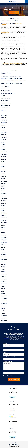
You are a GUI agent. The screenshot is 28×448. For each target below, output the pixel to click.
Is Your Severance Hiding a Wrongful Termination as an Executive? (13, 80)
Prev (12, 70)
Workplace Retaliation (5, 105)
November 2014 (4, 300)
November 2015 (4, 279)
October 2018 (3, 220)
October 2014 (3, 301)
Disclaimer (13, 446)
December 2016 (4, 257)
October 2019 (3, 200)
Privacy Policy (17, 446)
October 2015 (3, 281)
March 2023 (3, 168)
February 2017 (3, 254)
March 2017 (3, 252)
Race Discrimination (4, 100)
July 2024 (3, 144)
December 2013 (4, 318)
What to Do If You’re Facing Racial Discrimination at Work (11, 78)
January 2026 (3, 117)
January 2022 (3, 176)
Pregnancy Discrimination (6, 98)
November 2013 (4, 320)
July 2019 (3, 205)
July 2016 (3, 266)
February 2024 (4, 151)
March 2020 (3, 191)
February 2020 (4, 193)
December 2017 (4, 237)
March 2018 (3, 232)
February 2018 (4, 234)
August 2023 (3, 159)
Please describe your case (8, 361)
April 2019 (3, 210)
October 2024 (3, 139)
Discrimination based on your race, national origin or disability (11, 63)
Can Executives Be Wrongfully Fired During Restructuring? (12, 81)
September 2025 (4, 122)
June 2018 (3, 227)
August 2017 (3, 244)
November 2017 (4, 239)
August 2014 (3, 305)
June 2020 (3, 186)
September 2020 (4, 181)
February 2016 (4, 274)
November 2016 (4, 259)
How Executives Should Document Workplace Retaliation (11, 83)
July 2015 (3, 286)
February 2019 (4, 213)
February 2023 (4, 169)
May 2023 (2, 164)
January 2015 (3, 296)
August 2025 (3, 124)
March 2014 (3, 313)
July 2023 (3, 161)
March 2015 (3, 293)
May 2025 (2, 129)
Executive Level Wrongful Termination (8, 93)
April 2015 (3, 291)
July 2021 (3, 178)
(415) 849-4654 (13, 421)
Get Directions (12, 397)
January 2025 (3, 134)
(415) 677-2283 (18, 4)
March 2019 (3, 212)
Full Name (5, 343)
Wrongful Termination (5, 107)
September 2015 (4, 283)
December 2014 (4, 298)
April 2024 (3, 147)
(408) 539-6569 (13, 434)
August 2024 (3, 142)
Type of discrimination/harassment (9, 356)
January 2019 (3, 215)
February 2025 (4, 132)
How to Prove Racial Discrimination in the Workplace (11, 76)
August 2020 (3, 183)
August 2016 (3, 264)
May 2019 (2, 208)
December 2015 (4, 278)
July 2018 (3, 225)
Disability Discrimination (5, 90)
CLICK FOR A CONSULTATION (14, 379)
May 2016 (2, 269)
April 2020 (3, 190)
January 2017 (3, 256)
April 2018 (3, 230)
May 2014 (2, 310)
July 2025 (3, 125)
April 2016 (3, 271)
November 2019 (4, 198)
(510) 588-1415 (12, 408)
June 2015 (3, 288)
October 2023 (3, 156)
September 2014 (4, 303)
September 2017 (4, 242)
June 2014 (3, 308)
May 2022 (2, 173)
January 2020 (3, 195)
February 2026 (4, 115)
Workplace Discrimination (6, 103)
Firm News (17, 23)
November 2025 (4, 120)
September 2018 (4, 222)
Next (15, 70)
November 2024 (4, 137)
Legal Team (6, 23)
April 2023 (3, 166)
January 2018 (3, 235)
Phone (5, 352)
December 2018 (4, 217)
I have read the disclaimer (8, 375)
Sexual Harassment (4, 102)
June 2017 (3, 247)
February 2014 (4, 315)
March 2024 (3, 149)
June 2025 (3, 127)
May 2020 (3, 188)
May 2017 (2, 249)
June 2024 (3, 146)
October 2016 (3, 261)
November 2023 (4, 154)
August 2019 (3, 203)
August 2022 (3, 171)
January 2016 (3, 276)
